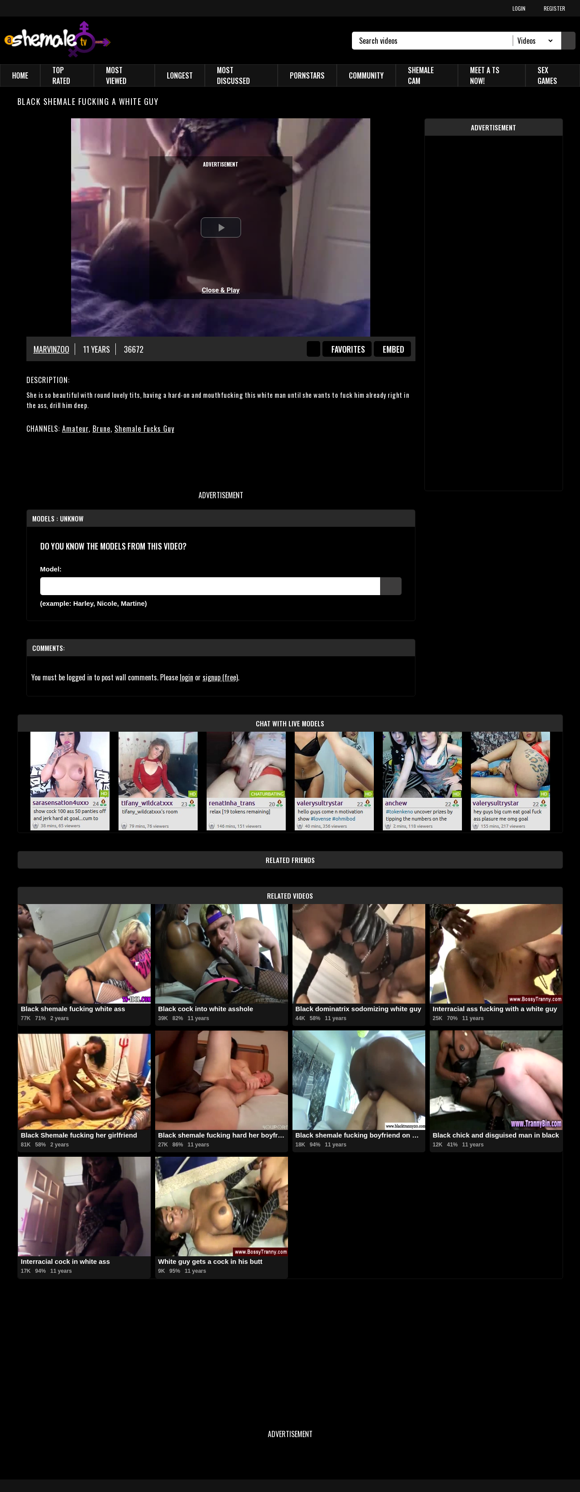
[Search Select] (533, 40)
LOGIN (518, 8)
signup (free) (220, 677)
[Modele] (210, 586)
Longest (180, 75)
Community (366, 75)
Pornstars (307, 75)
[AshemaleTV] (57, 40)
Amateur (75, 428)
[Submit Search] (568, 41)
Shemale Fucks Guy (144, 428)
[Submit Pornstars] (391, 586)
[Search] (436, 40)
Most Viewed (116, 75)
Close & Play (221, 290)
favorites (348, 349)
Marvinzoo (51, 349)
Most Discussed (233, 75)
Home (20, 75)
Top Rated (61, 75)
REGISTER (554, 8)
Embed (393, 349)
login (186, 677)
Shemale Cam (421, 75)
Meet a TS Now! (485, 75)
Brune (101, 428)
